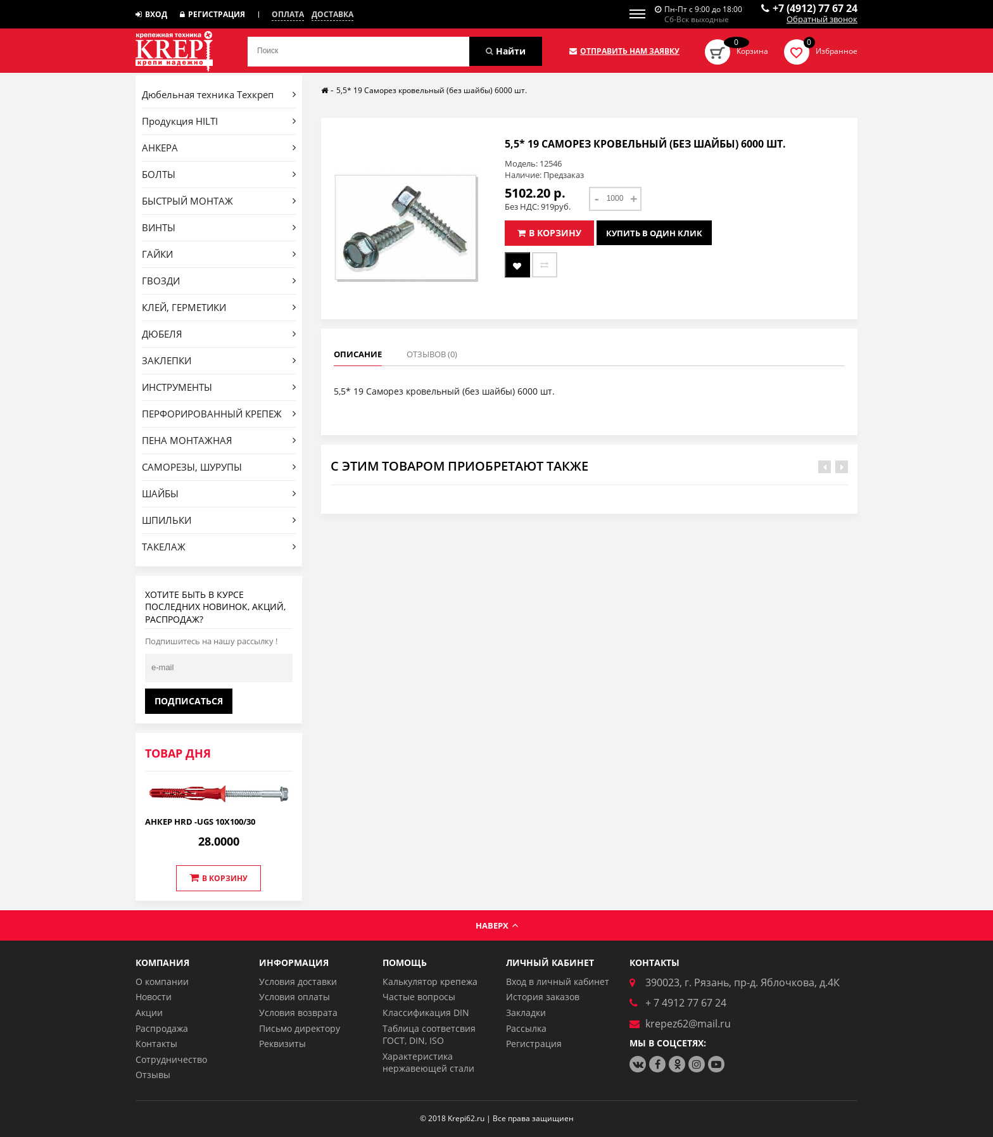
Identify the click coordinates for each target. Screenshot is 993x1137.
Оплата (288, 15)
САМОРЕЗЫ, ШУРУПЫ (219, 467)
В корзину (218, 878)
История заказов (542, 997)
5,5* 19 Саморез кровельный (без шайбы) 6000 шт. (431, 90)
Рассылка (526, 1028)
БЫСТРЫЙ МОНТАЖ (219, 200)
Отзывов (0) (432, 354)
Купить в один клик (654, 233)
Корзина (752, 51)
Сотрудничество (171, 1059)
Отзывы (153, 1075)
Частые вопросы (419, 997)
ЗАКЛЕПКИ (219, 360)
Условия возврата (298, 1013)
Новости (154, 997)
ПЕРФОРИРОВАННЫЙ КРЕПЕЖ (219, 413)
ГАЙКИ (219, 254)
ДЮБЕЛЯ (219, 333)
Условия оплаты (294, 997)
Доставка (332, 15)
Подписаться (189, 701)
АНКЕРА (219, 147)
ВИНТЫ (219, 227)
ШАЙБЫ (219, 493)
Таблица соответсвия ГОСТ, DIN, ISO (429, 1034)
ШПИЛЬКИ (219, 520)
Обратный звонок (822, 20)
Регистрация (212, 14)
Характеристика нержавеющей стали (428, 1062)
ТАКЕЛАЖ (219, 546)
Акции (149, 1013)
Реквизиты (282, 1044)
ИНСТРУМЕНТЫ (219, 387)
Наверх (497, 925)
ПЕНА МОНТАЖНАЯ (219, 440)
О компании (162, 981)
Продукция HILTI (219, 121)
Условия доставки (298, 981)
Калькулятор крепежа (430, 981)
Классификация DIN (426, 1013)
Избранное (836, 51)
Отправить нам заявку (624, 51)
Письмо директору (299, 1028)
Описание (358, 354)
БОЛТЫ (219, 174)
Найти (506, 51)
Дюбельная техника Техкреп (219, 94)
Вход (151, 14)
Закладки (526, 1013)
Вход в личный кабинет (557, 981)
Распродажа (162, 1028)
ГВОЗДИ (219, 280)
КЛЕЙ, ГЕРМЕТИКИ (219, 307)
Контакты (156, 1044)
